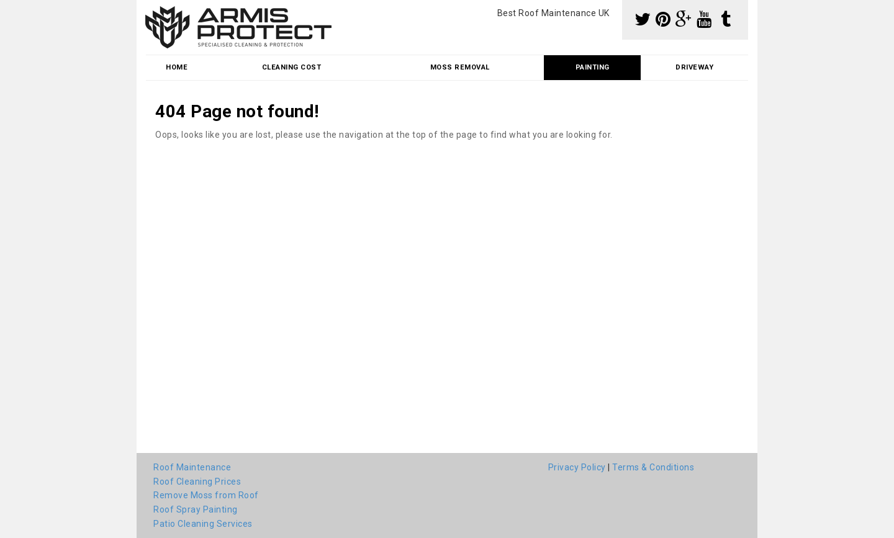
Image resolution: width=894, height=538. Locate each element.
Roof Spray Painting (195, 509)
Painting (593, 67)
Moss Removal (460, 67)
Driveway (694, 67)
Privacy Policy (577, 467)
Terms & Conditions (653, 467)
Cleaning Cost (292, 67)
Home (176, 67)
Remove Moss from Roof (206, 495)
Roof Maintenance (192, 467)
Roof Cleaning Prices (197, 481)
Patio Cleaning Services (203, 524)
